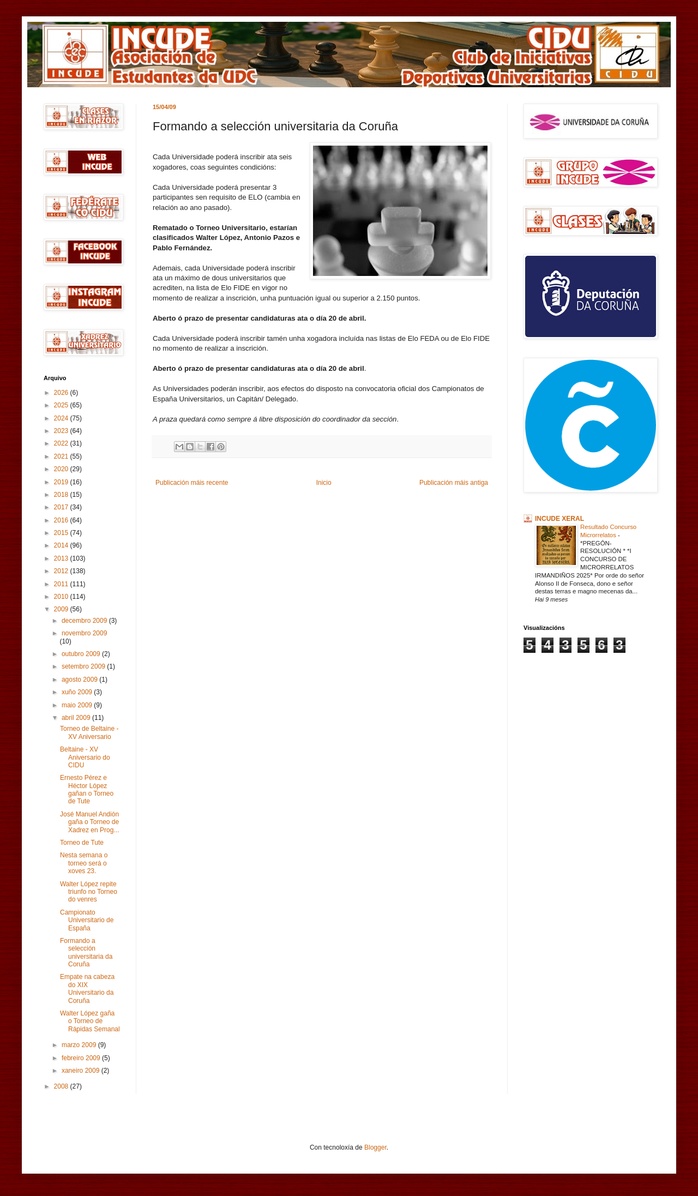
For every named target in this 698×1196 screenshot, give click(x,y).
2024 (62, 418)
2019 (62, 482)
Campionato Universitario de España (86, 920)
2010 (62, 596)
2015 (62, 533)
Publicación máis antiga (453, 482)
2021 (62, 456)
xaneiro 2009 (81, 1070)
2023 (62, 431)
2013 (62, 558)
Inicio (324, 482)
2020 (62, 469)
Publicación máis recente (191, 482)
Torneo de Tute (82, 842)
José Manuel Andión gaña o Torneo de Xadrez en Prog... (89, 822)
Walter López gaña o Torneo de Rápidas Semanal (90, 1021)
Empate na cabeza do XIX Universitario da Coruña (87, 988)
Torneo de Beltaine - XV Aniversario (89, 732)
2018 (62, 494)
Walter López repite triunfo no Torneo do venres (88, 892)
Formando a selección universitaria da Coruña (86, 952)
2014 (62, 545)
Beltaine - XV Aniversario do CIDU (85, 757)
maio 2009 (78, 705)
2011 (62, 584)
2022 (62, 443)
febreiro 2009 (82, 1058)
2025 (62, 405)
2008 (62, 1086)
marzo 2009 (80, 1045)
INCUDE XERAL (559, 518)
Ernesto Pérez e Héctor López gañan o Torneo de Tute (86, 789)
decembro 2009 (85, 620)
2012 (62, 571)
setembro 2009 (84, 666)
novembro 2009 (84, 633)
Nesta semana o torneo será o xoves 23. (83, 863)
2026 (62, 392)
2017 (62, 507)
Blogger (375, 1147)
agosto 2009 (80, 679)
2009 (62, 609)
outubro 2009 (82, 654)
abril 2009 (77, 718)
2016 (62, 520)
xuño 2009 (78, 692)
